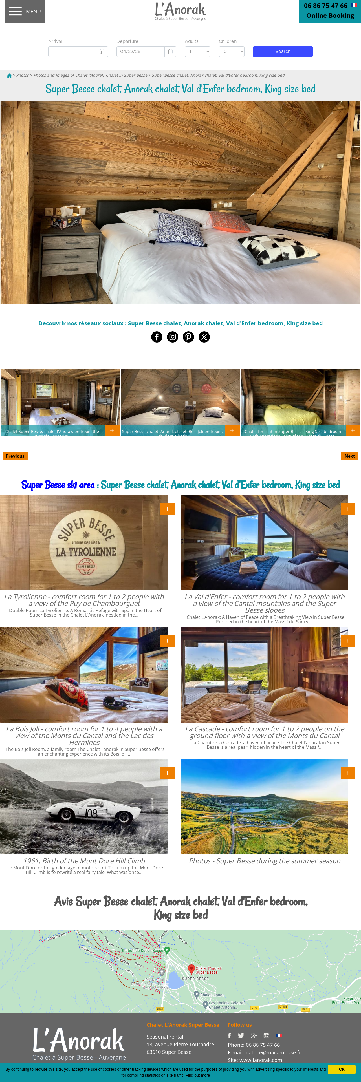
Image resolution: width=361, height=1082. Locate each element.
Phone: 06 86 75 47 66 (254, 1044)
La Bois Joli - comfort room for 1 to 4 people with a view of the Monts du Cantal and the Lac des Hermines (84, 735)
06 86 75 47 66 (325, 5)
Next (350, 456)
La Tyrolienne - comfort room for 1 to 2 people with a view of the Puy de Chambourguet (84, 600)
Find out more (198, 1075)
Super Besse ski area (57, 485)
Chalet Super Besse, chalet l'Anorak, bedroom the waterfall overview (52, 433)
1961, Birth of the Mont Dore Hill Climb (84, 860)
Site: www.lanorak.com (255, 1060)
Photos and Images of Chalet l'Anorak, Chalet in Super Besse (90, 75)
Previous (15, 456)
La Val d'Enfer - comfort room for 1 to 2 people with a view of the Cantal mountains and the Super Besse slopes (264, 603)
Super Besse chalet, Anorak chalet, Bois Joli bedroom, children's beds (172, 433)
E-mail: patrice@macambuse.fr (264, 1052)
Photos (22, 75)
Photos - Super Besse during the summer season (264, 860)
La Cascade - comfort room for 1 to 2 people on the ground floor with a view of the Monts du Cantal (264, 732)
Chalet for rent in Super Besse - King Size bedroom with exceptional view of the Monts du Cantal (293, 433)
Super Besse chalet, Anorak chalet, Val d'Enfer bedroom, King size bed (218, 75)
